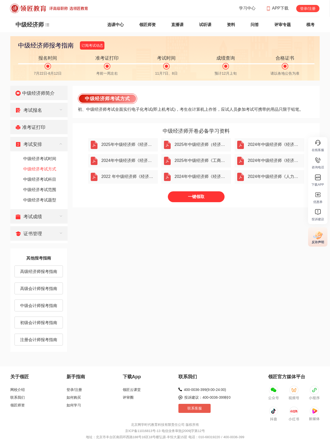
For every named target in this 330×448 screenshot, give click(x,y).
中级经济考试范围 (39, 189)
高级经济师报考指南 (38, 271)
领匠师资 (147, 24)
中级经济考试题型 (39, 200)
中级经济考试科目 (39, 179)
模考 (310, 24)
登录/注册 (308, 8)
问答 (255, 24)
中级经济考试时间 (39, 158)
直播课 (177, 24)
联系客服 (194, 408)
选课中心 (115, 24)
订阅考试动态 (92, 45)
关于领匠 (19, 376)
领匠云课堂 (132, 390)
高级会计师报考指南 (38, 288)
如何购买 (74, 397)
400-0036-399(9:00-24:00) (205, 390)
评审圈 (128, 397)
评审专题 (282, 24)
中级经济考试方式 (39, 169)
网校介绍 (17, 390)
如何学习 (74, 405)
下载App (132, 376)
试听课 (205, 24)
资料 (231, 24)
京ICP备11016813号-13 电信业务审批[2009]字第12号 (165, 431)
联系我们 (17, 397)
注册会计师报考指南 (38, 339)
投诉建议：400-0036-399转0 (207, 397)
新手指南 (76, 376)
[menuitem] (39, 93)
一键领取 (196, 196)
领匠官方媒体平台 (286, 376)
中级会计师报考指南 (38, 305)
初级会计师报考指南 (38, 322)
